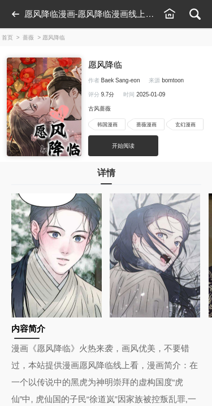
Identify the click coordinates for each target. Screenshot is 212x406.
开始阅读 (123, 146)
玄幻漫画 (185, 124)
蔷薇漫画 (146, 124)
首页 (7, 37)
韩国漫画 (107, 124)
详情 (106, 176)
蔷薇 (28, 37)
